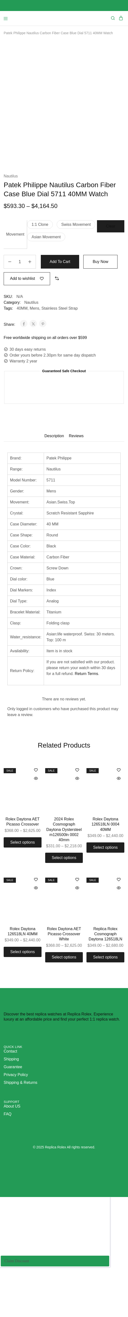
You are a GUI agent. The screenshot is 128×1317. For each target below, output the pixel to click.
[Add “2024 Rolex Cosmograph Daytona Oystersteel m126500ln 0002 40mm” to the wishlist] (77, 810)
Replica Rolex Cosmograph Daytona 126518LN (105, 974)
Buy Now (101, 302)
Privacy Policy (16, 1115)
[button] (40, 265)
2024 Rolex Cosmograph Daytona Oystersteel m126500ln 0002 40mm (64, 869)
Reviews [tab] (76, 476)
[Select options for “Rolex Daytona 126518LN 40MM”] (23, 992)
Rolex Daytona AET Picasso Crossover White (64, 974)
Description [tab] (54, 476)
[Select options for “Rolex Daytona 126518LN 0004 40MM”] (105, 888)
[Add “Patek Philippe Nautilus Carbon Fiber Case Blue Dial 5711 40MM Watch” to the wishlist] (27, 319)
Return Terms (86, 714)
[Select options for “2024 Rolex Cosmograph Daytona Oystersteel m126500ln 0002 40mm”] (64, 898)
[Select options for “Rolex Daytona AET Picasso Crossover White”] (64, 997)
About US (12, 1146)
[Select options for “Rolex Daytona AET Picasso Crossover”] (23, 882)
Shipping (11, 1099)
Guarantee (13, 1107)
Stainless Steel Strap (60, 348)
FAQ (7, 1154)
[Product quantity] (20, 302)
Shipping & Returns (20, 1123)
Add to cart (60, 302)
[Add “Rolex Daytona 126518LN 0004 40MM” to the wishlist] (119, 810)
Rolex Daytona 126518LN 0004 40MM (105, 864)
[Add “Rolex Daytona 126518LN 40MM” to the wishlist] (36, 920)
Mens (34, 348)
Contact (10, 1091)
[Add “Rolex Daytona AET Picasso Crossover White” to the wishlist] (77, 920)
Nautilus (11, 216)
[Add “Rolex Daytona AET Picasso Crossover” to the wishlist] (36, 810)
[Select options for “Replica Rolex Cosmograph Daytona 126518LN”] (105, 997)
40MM (22, 348)
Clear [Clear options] (110, 266)
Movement (15, 274)
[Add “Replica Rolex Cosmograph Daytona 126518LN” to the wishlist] (119, 920)
